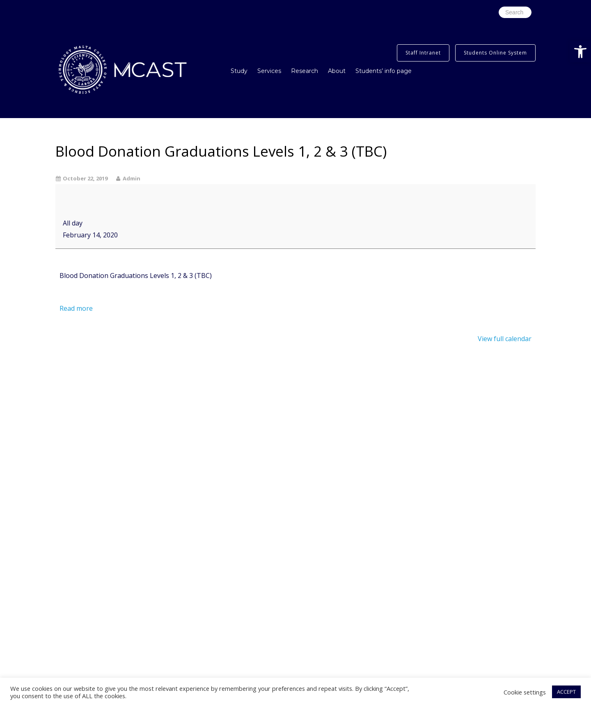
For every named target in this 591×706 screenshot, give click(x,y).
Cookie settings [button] (525, 692)
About (337, 71)
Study (239, 71)
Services (269, 71)
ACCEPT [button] (566, 691)
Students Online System (495, 52)
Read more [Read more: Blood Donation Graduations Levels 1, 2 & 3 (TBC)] (76, 308)
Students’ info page (383, 71)
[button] (580, 51)
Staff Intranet (423, 52)
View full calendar (504, 338)
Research (304, 71)
